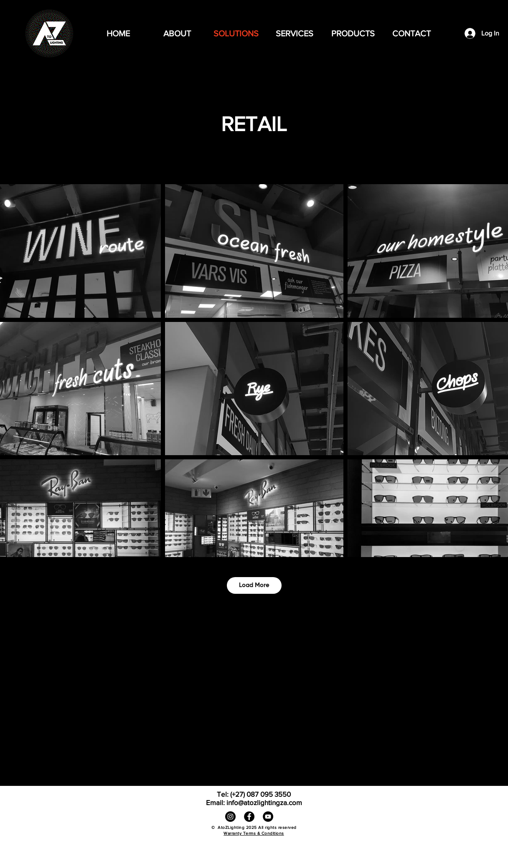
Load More (254, 585)
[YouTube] (268, 816)
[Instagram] (230, 816)
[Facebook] (249, 816)
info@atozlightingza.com (264, 802)
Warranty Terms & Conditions (254, 833)
